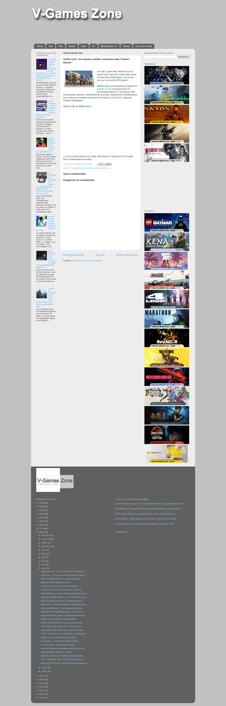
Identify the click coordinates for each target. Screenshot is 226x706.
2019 (41, 528)
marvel (88, 168)
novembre (45, 539)
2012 (41, 694)
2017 (41, 676)
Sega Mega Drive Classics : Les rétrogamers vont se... (63, 615)
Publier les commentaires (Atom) (88, 261)
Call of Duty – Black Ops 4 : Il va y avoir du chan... (62, 626)
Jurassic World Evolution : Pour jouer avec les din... (62, 623)
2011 (41, 698)
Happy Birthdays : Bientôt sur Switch (56, 652)
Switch (71, 46)
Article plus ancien (127, 254)
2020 (41, 525)
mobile (95, 168)
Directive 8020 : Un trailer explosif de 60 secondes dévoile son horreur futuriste (148, 509)
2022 (41, 518)
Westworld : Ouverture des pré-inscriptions (58, 619)
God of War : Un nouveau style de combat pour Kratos (63, 604)
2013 (41, 691)
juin (43, 557)
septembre (46, 546)
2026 (41, 503)
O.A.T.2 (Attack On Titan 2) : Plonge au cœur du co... (63, 659)
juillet (43, 554)
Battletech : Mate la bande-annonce (56, 582)
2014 (41, 687)
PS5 (60, 46)
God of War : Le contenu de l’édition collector (59, 641)
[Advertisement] (106, 31)
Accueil (100, 254)
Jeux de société (143, 46)
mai (43, 561)
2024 (41, 510)
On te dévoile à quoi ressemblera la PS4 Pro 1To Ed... (63, 648)
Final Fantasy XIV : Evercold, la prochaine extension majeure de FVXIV (145, 524)
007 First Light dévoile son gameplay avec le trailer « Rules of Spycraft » (145, 514)
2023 (41, 514)
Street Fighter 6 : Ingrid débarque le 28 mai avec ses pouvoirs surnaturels (145, 519)
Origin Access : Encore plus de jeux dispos (58, 637)
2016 (41, 680)
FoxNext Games (78, 168)
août (43, 550)
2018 (41, 532)
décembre (45, 535)
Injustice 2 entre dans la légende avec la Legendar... (62, 656)
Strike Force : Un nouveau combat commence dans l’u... (64, 575)
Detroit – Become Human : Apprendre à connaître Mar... (64, 634)
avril (43, 565)
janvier (44, 671)
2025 (41, 507)
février (44, 668)
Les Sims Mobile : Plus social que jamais (58, 645)
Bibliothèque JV (109, 46)
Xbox (83, 46)
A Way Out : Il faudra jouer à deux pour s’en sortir (61, 590)
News (40, 46)
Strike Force (104, 168)
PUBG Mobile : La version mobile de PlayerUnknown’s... (64, 594)
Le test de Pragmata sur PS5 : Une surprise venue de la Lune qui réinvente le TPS (149, 504)
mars (43, 568)
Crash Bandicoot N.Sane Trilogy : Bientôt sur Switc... (63, 630)
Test (50, 46)
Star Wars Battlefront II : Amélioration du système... (62, 608)
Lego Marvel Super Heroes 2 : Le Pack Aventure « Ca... (64, 597)
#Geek (126, 46)
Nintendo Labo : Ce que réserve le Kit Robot (59, 586)
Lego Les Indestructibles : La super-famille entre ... (62, 579)
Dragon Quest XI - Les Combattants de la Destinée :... (63, 571)
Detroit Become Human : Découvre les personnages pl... (64, 663)
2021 (41, 521)
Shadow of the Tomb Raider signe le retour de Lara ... (63, 612)
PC (93, 46)
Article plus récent (73, 254)
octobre (44, 543)
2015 (41, 683)
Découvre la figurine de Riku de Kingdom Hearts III (62, 601)
